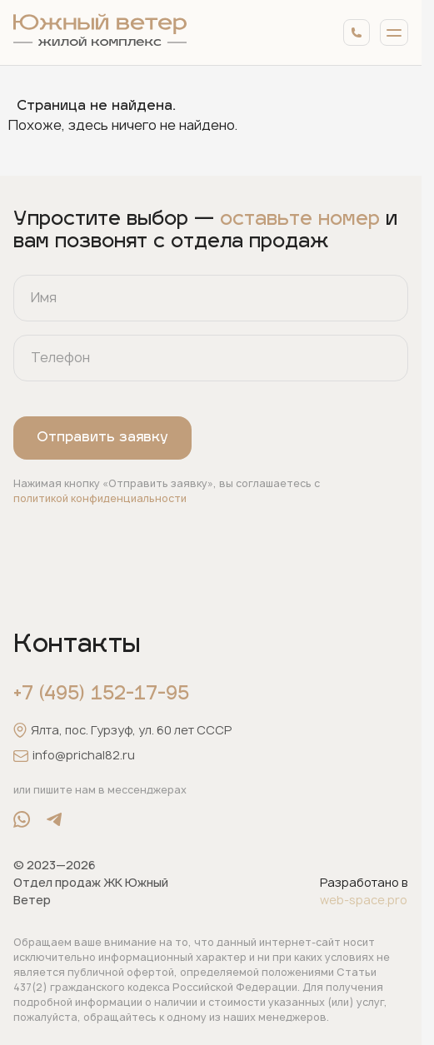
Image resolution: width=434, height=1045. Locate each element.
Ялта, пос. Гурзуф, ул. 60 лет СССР (122, 730)
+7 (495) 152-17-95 (101, 694)
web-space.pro (363, 900)
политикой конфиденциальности (100, 498)
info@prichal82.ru (74, 756)
